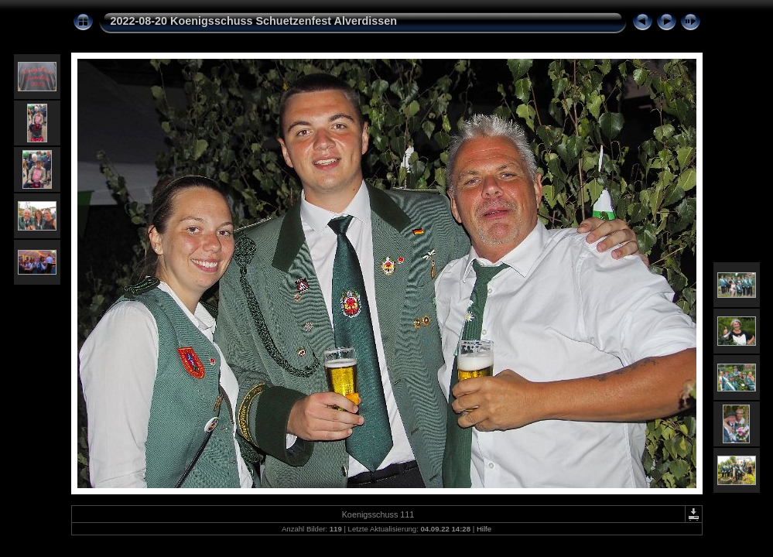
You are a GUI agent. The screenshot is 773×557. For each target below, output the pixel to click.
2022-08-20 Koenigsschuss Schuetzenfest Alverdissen (254, 21)
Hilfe (484, 529)
